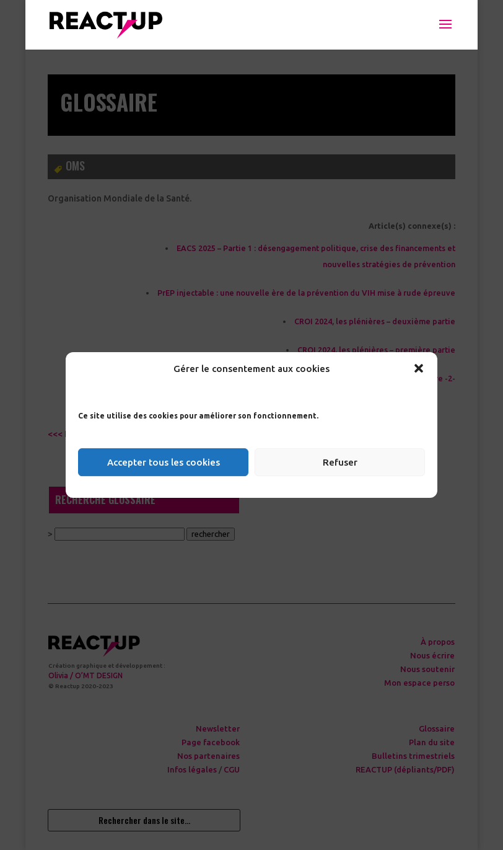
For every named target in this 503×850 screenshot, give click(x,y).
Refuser (340, 462)
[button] (419, 368)
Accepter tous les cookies (163, 462)
